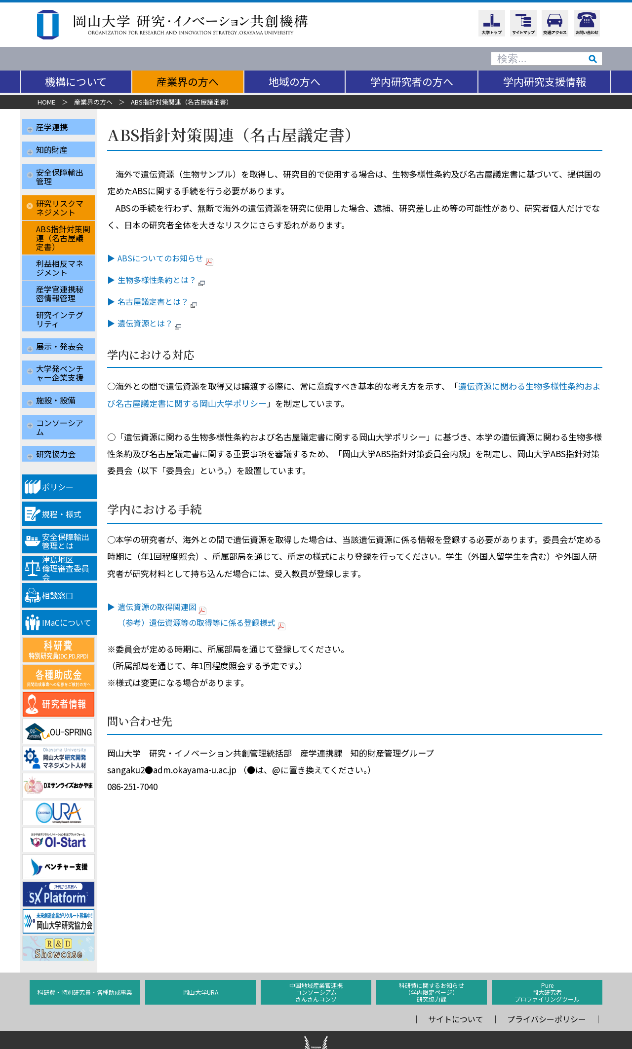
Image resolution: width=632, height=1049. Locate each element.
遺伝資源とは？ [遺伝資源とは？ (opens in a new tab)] (156, 323)
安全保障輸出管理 (59, 167)
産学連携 (52, 127)
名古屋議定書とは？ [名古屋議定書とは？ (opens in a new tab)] (164, 301)
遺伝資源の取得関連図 (168, 607)
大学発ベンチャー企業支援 (59, 351)
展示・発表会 (59, 329)
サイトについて (455, 982)
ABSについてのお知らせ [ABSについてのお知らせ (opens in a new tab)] (172, 258)
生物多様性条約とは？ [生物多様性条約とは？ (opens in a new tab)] (168, 280)
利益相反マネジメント (59, 255)
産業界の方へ (188, 81)
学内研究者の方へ (411, 81)
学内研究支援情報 (544, 81)
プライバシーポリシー (546, 982)
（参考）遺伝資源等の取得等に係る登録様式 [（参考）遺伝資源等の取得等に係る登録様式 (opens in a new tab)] (208, 622)
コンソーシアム (59, 397)
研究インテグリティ (59, 306)
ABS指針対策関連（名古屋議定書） (63, 225)
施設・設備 (56, 374)
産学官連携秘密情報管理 (59, 280)
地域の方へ (294, 81)
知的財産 (52, 145)
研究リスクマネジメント (59, 194)
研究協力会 (56, 420)
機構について (76, 81)
